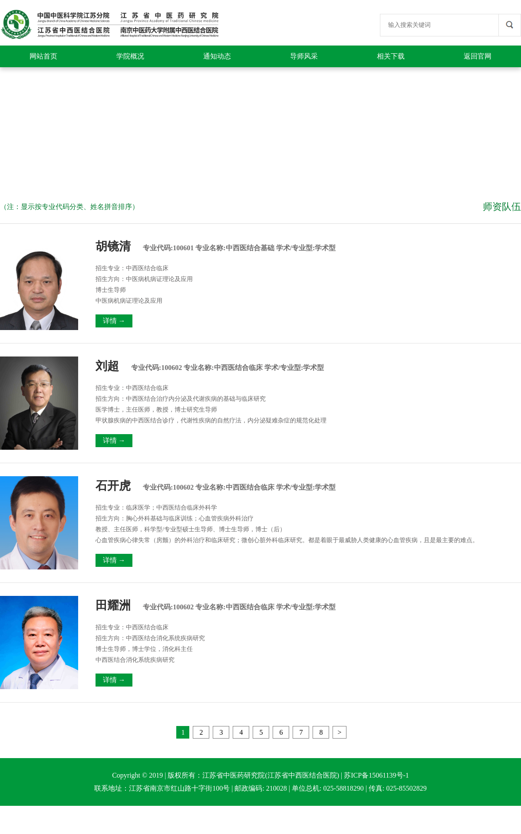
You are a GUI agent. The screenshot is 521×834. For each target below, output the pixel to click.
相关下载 (391, 56)
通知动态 (217, 56)
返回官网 (477, 56)
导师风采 (304, 56)
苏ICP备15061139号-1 (376, 775)
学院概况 (130, 56)
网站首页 (43, 56)
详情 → (114, 320)
